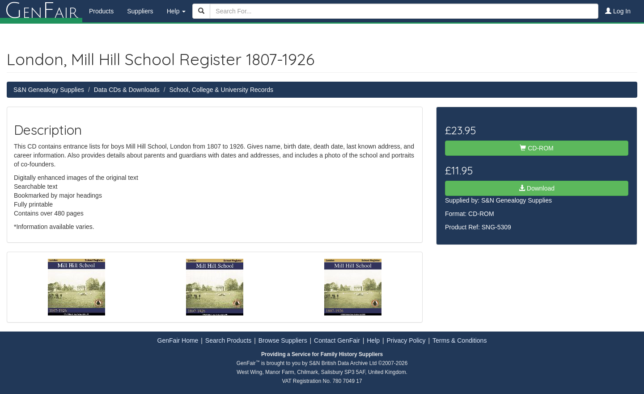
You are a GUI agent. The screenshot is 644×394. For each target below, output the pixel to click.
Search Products (228, 340)
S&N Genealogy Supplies (48, 89)
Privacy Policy (405, 340)
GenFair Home (178, 340)
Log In (618, 11)
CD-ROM (536, 148)
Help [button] (176, 11)
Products (101, 11)
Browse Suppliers (282, 340)
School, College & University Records (221, 89)
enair (41, 11)
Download (537, 188)
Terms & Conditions (459, 340)
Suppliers (140, 11)
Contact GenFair (337, 340)
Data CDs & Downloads (127, 89)
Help (373, 340)
